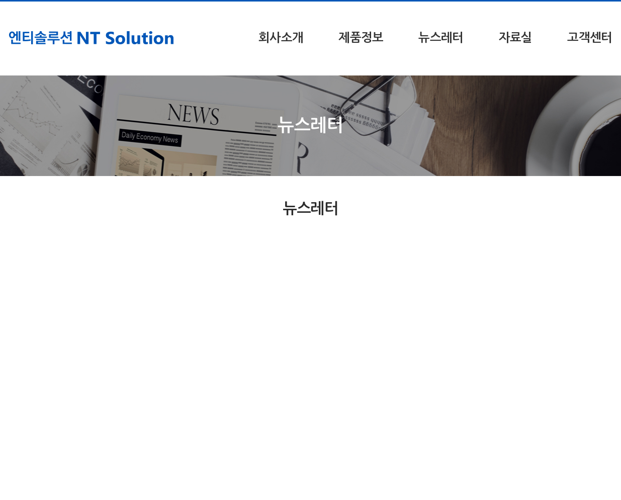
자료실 (516, 38)
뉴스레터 (440, 38)
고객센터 (589, 38)
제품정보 (360, 38)
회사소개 (280, 38)
